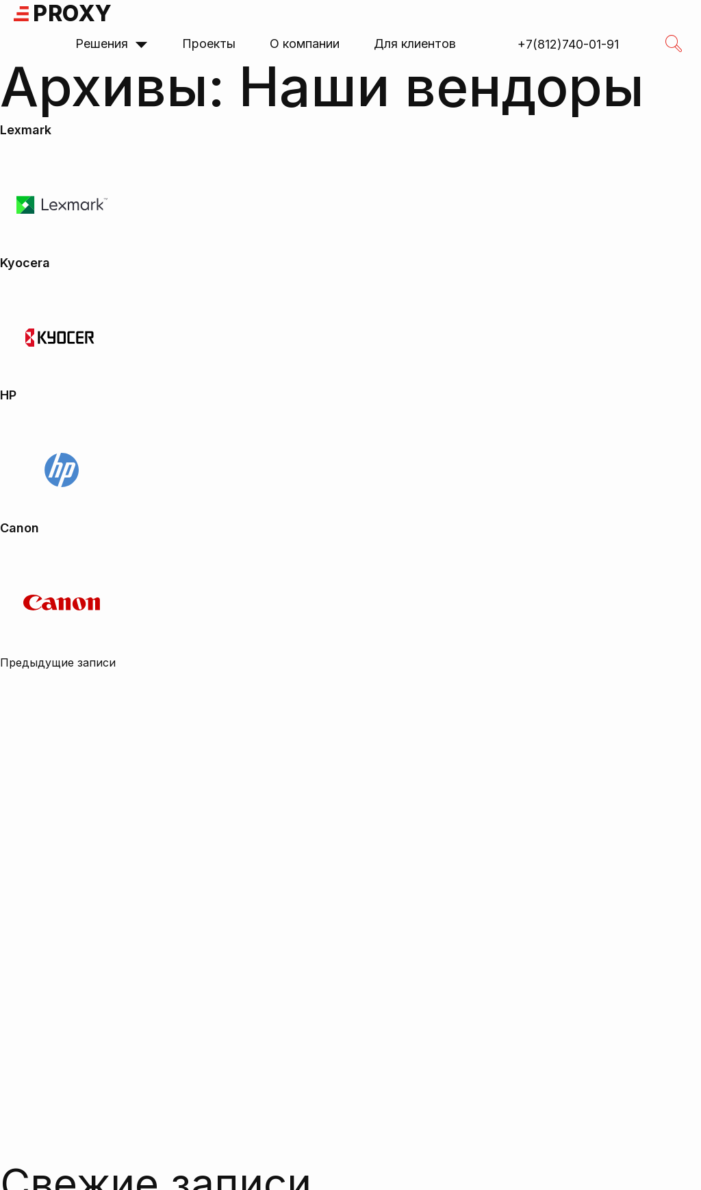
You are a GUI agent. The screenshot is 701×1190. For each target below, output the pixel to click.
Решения (111, 43)
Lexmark (25, 130)
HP (8, 395)
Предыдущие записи (58, 662)
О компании (305, 43)
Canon (19, 528)
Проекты (208, 43)
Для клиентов (415, 43)
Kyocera (25, 263)
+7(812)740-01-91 (568, 44)
